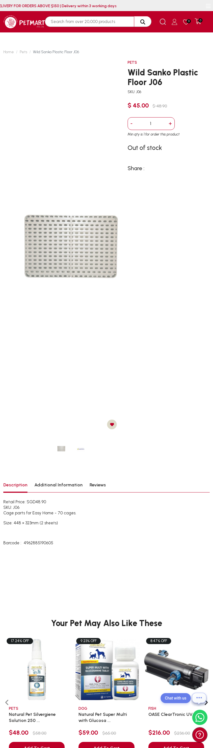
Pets (23, 52)
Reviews (98, 484)
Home (8, 52)
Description (15, 484)
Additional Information (58, 484)
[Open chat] (199, 698)
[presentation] (7, 702)
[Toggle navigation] (208, 6)
